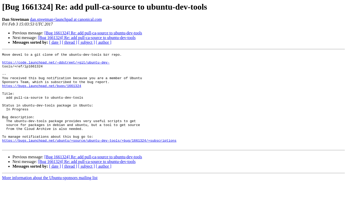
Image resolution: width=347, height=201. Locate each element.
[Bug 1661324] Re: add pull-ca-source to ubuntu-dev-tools (93, 33)
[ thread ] (69, 42)
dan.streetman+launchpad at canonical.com (66, 19)
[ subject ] (86, 42)
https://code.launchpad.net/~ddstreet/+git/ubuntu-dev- (55, 64)
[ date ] (55, 42)
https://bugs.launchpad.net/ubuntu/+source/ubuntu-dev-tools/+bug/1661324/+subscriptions (89, 158)
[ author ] (104, 42)
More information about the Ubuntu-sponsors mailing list (49, 196)
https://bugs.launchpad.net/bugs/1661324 (41, 92)
